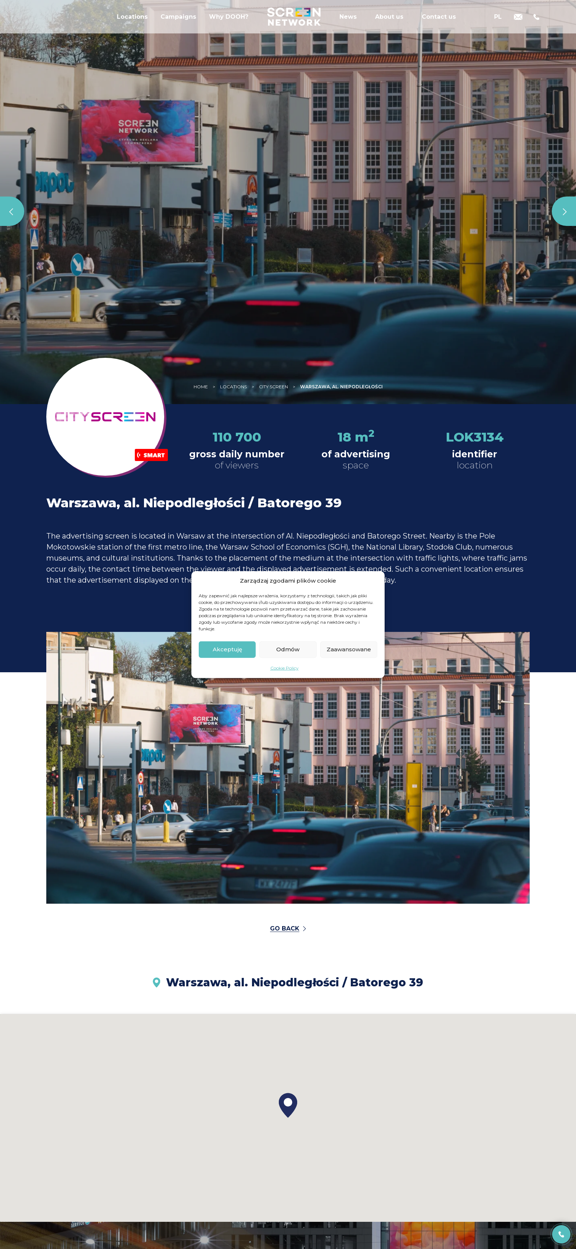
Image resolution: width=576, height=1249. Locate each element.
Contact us (439, 23)
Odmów (287, 649)
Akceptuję (227, 649)
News (348, 23)
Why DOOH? (228, 23)
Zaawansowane (349, 649)
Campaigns (178, 23)
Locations (132, 23)
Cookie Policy (284, 667)
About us (389, 23)
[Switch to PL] (498, 23)
